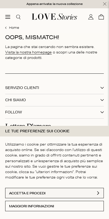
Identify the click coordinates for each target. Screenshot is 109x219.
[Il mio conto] (91, 16)
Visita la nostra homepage (28, 52)
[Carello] (101, 16)
